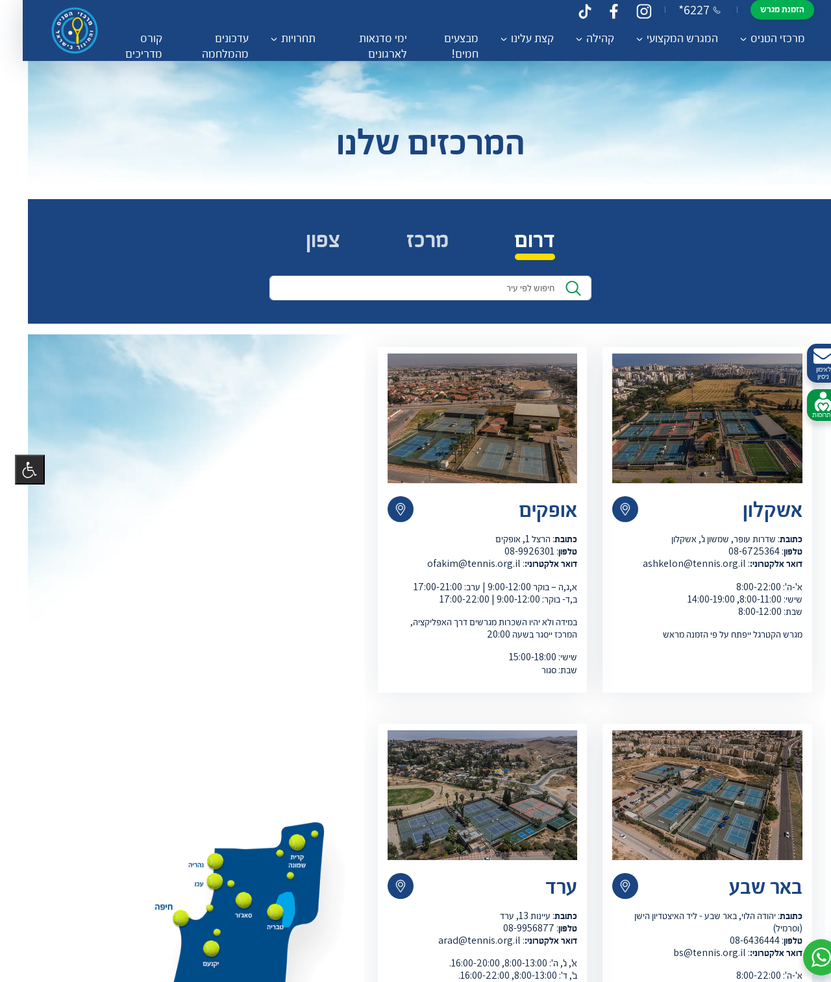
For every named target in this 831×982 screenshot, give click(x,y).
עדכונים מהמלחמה (210, 45)
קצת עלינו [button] (512, 37)
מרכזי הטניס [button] (757, 37)
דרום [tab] (520, 243)
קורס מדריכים (131, 45)
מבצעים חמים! (441, 45)
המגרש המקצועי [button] (662, 37)
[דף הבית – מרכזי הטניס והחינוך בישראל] (64, 30)
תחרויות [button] (283, 37)
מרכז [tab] (412, 243)
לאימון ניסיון (808, 363)
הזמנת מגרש (762, 9)
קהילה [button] (580, 37)
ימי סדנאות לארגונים (365, 45)
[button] (806, 957)
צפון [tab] (308, 243)
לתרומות (808, 405)
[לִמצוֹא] (558, 292)
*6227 (679, 10)
